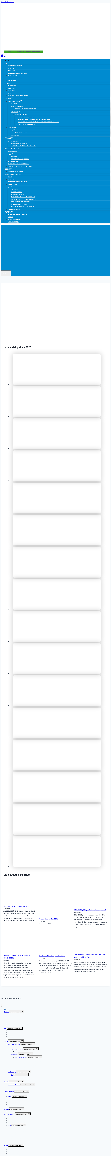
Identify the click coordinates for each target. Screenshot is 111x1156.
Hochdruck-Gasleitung (21, 132)
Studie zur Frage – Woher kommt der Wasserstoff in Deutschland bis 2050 (38, 122)
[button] (55, 339)
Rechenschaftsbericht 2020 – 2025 (17, 73)
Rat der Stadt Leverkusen (15, 78)
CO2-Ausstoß (15, 135)
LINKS (9, 1125)
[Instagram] (4, 57)
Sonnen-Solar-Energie (17, 1049)
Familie (10, 1096)
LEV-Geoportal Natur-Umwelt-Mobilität (18, 95)
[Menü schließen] (1, 1005)
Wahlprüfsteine (12, 80)
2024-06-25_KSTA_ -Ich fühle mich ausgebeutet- (90, 910)
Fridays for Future (13, 161)
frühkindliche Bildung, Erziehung (20, 159)
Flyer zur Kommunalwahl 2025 (49, 919)
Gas (12, 1075)
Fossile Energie (12, 1072)
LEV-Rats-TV (11, 68)
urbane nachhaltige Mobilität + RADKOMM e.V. (23, 146)
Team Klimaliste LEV (9, 1114)
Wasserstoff (14, 1054)
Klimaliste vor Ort (13, 184)
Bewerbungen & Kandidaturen (19, 204)
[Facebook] (2, 57)
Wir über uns (11, 179)
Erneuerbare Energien (14, 1044)
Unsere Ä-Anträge (12, 70)
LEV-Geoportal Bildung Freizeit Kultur (18, 164)
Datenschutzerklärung (14, 219)
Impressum (10, 217)
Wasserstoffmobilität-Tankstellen (27, 124)
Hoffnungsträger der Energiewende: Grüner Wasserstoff (34, 119)
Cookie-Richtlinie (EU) (13, 222)
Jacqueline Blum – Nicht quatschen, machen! (23, 199)
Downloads (14, 189)
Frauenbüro (14, 156)
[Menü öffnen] (6, 273)
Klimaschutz (11, 90)
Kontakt (10, 177)
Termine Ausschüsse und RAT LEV (16, 171)
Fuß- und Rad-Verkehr (14, 1085)
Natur (9, 93)
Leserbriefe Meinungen (14, 209)
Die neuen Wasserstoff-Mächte (26, 117)
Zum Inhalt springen (7, 2)
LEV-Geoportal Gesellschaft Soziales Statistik (20, 166)
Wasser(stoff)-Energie (21, 1057)
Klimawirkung (11, 88)
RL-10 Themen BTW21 (16, 192)
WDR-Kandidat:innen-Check (18, 194)
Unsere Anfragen (12, 75)
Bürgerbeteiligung (9, 1091)
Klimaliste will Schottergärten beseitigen (52, 956)
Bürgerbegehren (12, 151)
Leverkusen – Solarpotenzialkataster (25, 109)
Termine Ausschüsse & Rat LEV (16, 65)
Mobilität (6, 1082)
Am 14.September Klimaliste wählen (23, 52)
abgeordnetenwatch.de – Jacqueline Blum (23, 197)
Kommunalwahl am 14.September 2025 (16, 906)
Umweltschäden (12, 85)
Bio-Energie (14, 103)
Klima (5, 1028)
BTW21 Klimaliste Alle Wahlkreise (20, 201)
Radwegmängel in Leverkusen (19, 143)
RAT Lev (6, 1012)
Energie (6, 1041)
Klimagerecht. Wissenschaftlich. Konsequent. (23, 206)
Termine (6, 1109)
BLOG (7, 60)
